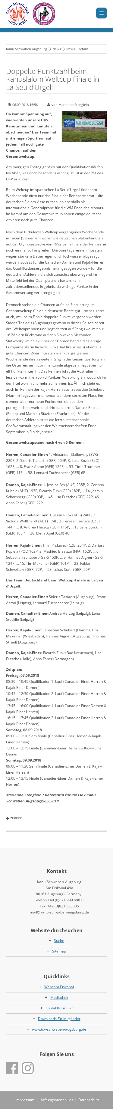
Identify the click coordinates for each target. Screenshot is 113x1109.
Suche (59, 940)
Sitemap (59, 951)
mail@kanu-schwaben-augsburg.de (59, 912)
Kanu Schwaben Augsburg (26, 49)
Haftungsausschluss (56, 1099)
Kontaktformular (59, 1008)
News (56, 49)
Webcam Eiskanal (59, 986)
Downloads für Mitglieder (59, 1018)
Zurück (16, 818)
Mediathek (59, 997)
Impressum (24, 1099)
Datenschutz (88, 1099)
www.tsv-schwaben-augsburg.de (59, 1029)
